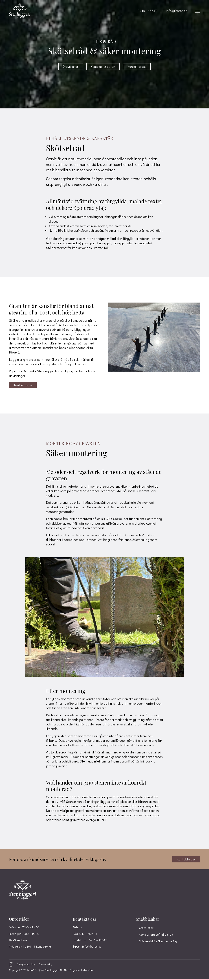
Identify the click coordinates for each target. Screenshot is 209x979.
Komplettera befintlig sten (156, 934)
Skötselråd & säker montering (158, 941)
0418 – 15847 (147, 10)
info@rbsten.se (176, 10)
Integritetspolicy (26, 964)
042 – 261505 (88, 934)
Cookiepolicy (45, 964)
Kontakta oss (136, 66)
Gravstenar (70, 66)
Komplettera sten (103, 66)
